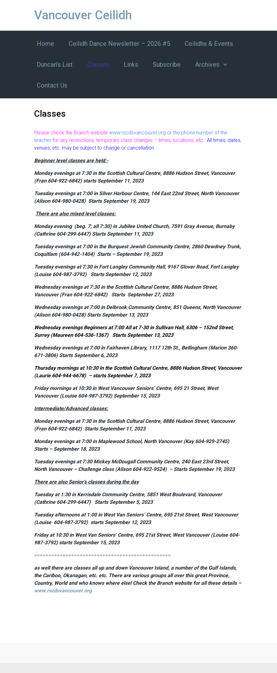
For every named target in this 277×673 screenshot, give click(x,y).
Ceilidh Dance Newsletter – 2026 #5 (119, 43)
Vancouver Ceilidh (83, 15)
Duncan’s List (55, 64)
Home (45, 43)
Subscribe (167, 64)
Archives (207, 64)
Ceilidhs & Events (209, 43)
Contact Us (52, 85)
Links (131, 64)
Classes (98, 64)
